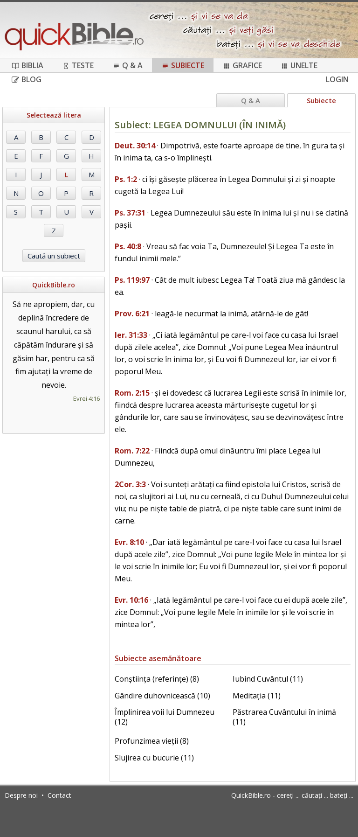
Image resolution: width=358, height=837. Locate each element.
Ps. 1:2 (126, 179)
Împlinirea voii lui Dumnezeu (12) (164, 717)
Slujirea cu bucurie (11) (154, 758)
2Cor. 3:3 (130, 484)
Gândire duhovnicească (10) (162, 696)
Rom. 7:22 (132, 451)
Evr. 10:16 (131, 600)
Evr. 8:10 (129, 542)
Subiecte (182, 65)
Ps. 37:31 (130, 213)
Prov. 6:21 (132, 313)
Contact (59, 795)
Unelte (299, 65)
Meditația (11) (257, 696)
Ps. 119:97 (132, 280)
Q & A (127, 65)
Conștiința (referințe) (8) (157, 679)
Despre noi (21, 795)
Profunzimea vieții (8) (152, 741)
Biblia (27, 65)
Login (337, 79)
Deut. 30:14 (135, 145)
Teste (78, 65)
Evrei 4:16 (86, 398)
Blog (26, 79)
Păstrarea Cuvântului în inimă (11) (284, 717)
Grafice (242, 65)
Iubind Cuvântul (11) (268, 679)
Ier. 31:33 (131, 335)
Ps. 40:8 (128, 246)
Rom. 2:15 (132, 393)
